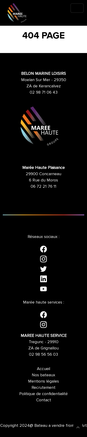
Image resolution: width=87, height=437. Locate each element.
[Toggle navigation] (77, 8)
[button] (78, 427)
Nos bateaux (43, 374)
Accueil (43, 368)
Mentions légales (43, 381)
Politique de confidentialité (43, 393)
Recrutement (43, 387)
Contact (43, 399)
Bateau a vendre (49, 425)
